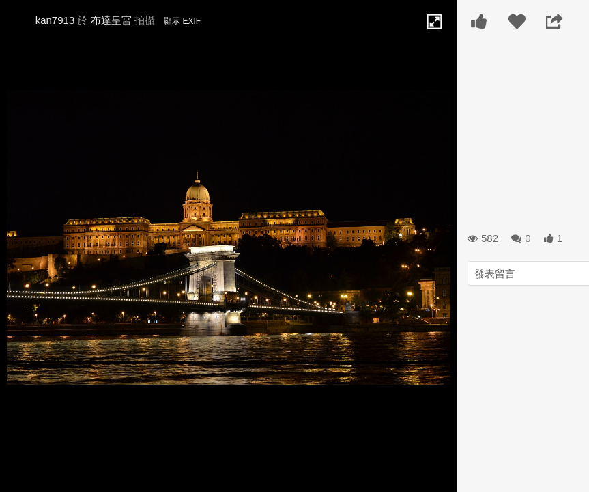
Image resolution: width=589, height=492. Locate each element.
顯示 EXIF (182, 21)
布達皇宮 (111, 20)
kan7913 (55, 20)
